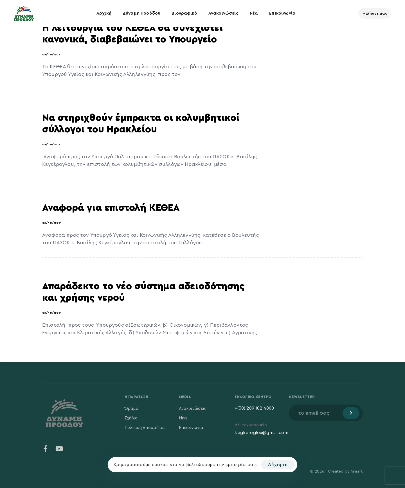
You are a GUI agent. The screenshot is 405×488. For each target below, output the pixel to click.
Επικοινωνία (282, 13)
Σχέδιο (131, 418)
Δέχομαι (278, 464)
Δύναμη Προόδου (141, 13)
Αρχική (103, 13)
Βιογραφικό (184, 13)
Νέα (254, 13)
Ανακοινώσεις (223, 13)
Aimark (356, 471)
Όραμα (132, 408)
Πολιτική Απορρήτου (145, 428)
